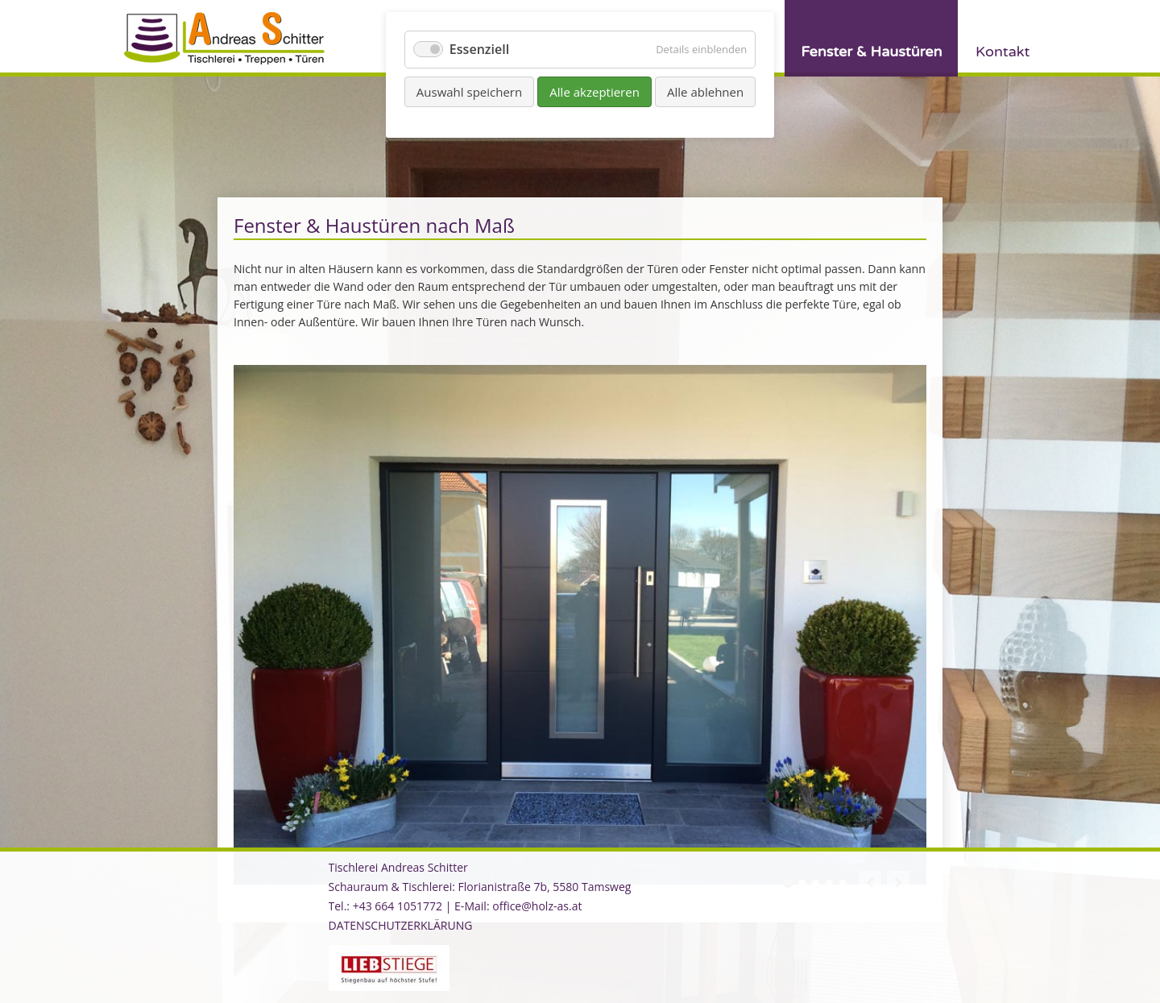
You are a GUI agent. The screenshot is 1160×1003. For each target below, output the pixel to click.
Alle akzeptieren (594, 92)
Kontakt (1003, 51)
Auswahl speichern (469, 92)
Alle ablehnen (705, 92)
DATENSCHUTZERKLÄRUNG (401, 925)
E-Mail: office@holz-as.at (518, 906)
